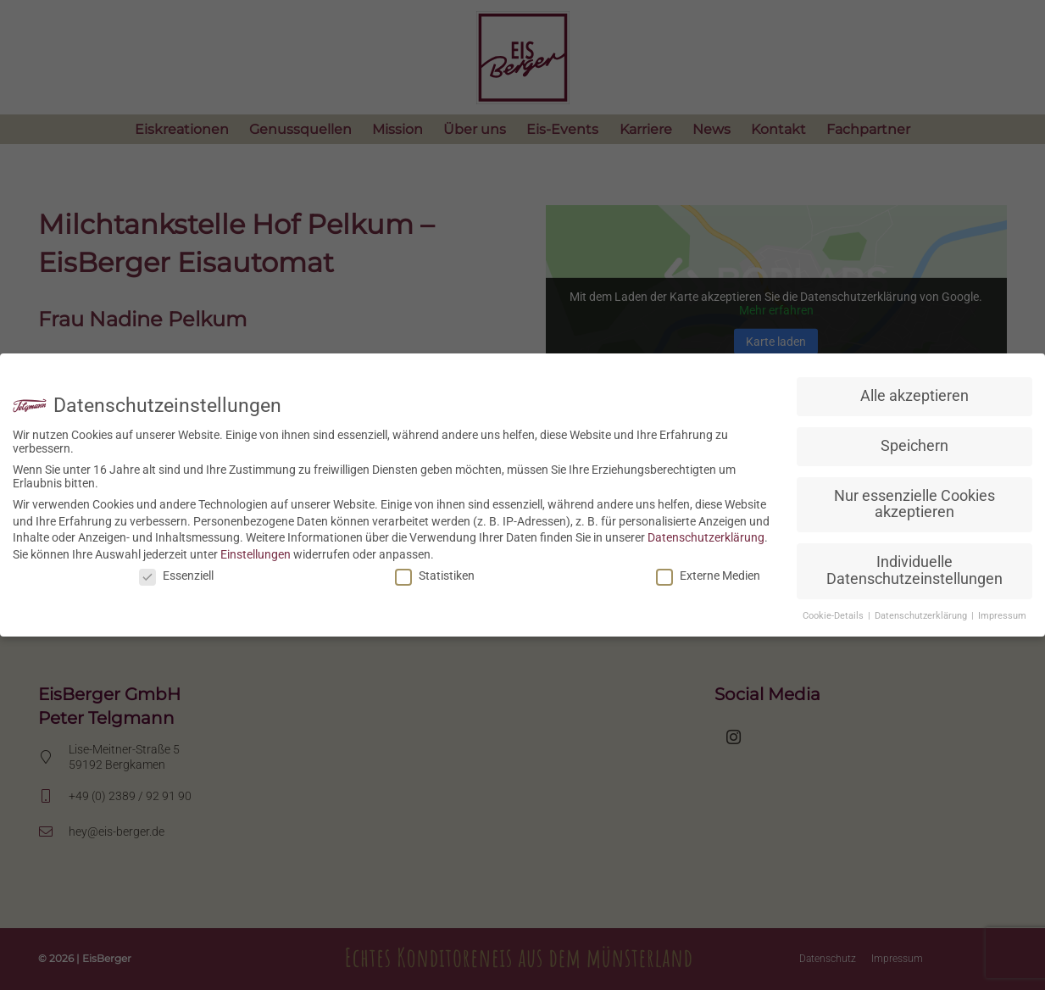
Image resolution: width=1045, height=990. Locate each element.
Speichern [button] (914, 445)
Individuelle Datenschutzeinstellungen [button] (914, 570)
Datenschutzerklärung (706, 537)
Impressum (1002, 615)
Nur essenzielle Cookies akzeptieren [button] (914, 504)
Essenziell (176, 575)
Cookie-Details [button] (834, 615)
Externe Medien (708, 575)
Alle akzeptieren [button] (914, 395)
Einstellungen (255, 554)
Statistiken (435, 575)
